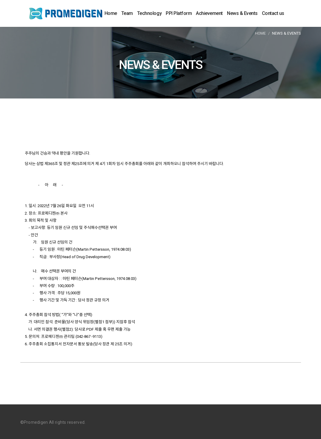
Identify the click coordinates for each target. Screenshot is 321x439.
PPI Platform (179, 13)
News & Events (242, 13)
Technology (149, 13)
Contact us (273, 13)
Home (111, 13)
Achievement (209, 13)
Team (127, 13)
